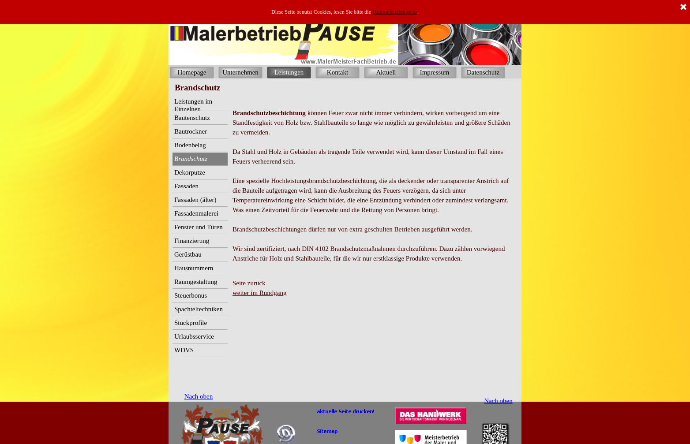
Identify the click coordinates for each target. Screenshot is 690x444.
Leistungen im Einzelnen (193, 105)
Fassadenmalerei (196, 213)
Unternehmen (240, 72)
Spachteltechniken (198, 309)
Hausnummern (193, 268)
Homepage (192, 72)
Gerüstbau (188, 254)
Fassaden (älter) (195, 199)
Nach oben (498, 400)
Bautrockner (190, 131)
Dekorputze (189, 172)
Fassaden (186, 186)
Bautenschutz (192, 117)
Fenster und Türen (198, 227)
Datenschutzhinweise (394, 12)
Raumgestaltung (196, 281)
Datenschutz (483, 72)
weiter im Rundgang (259, 292)
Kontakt (337, 72)
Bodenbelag (190, 145)
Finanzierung (191, 240)
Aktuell (386, 72)
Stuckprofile (190, 322)
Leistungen (289, 72)
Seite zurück (249, 283)
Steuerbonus (190, 295)
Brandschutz (190, 158)
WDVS (184, 350)
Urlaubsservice (194, 336)
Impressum (435, 72)
